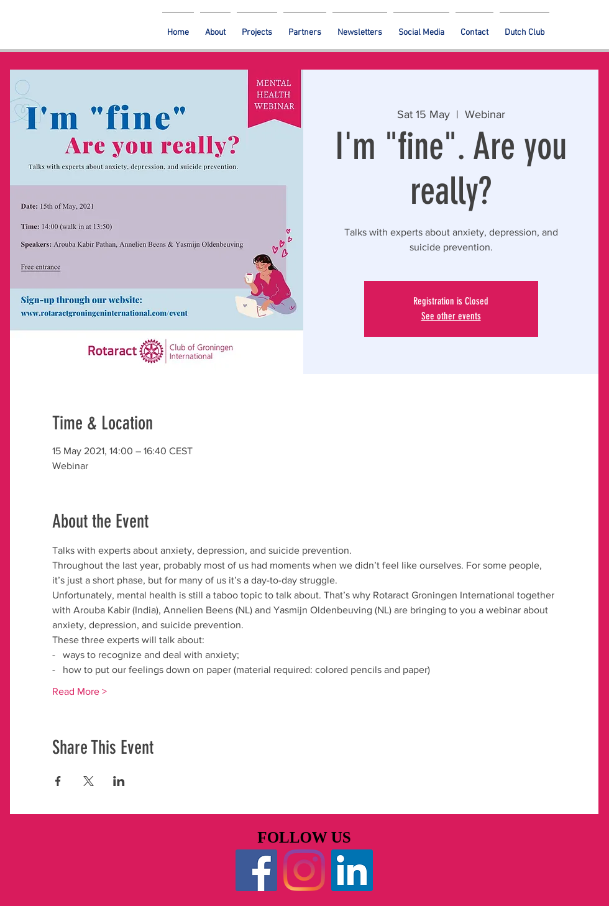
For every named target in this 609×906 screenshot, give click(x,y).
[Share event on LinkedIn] (119, 781)
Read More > (79, 691)
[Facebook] (256, 870)
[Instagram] (304, 870)
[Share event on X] (88, 781)
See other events (451, 316)
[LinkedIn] (352, 870)
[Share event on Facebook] (58, 781)
